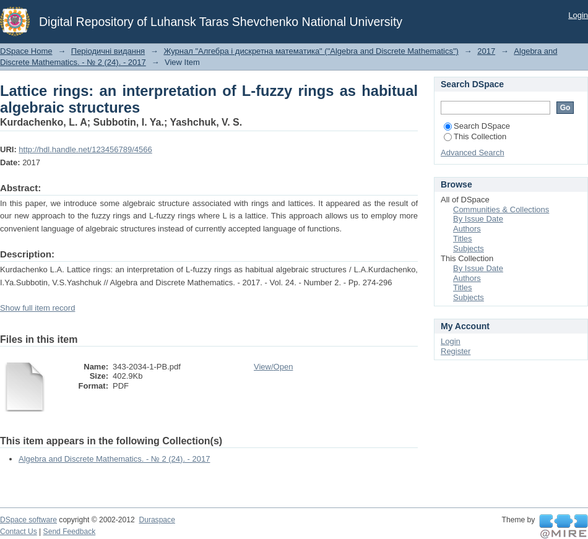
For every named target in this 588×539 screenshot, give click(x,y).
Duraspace (157, 519)
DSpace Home (26, 51)
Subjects (468, 248)
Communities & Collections (501, 209)
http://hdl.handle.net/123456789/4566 (85, 149)
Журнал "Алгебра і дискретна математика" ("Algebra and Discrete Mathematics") (311, 51)
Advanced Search (472, 152)
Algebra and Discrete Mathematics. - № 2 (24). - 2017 (114, 459)
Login (578, 15)
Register (455, 351)
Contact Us (18, 531)
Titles (462, 238)
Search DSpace (477, 126)
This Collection (475, 136)
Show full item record (37, 308)
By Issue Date (478, 218)
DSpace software (28, 519)
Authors (467, 228)
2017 (486, 51)
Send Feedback (69, 531)
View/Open (273, 366)
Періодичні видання (108, 51)
